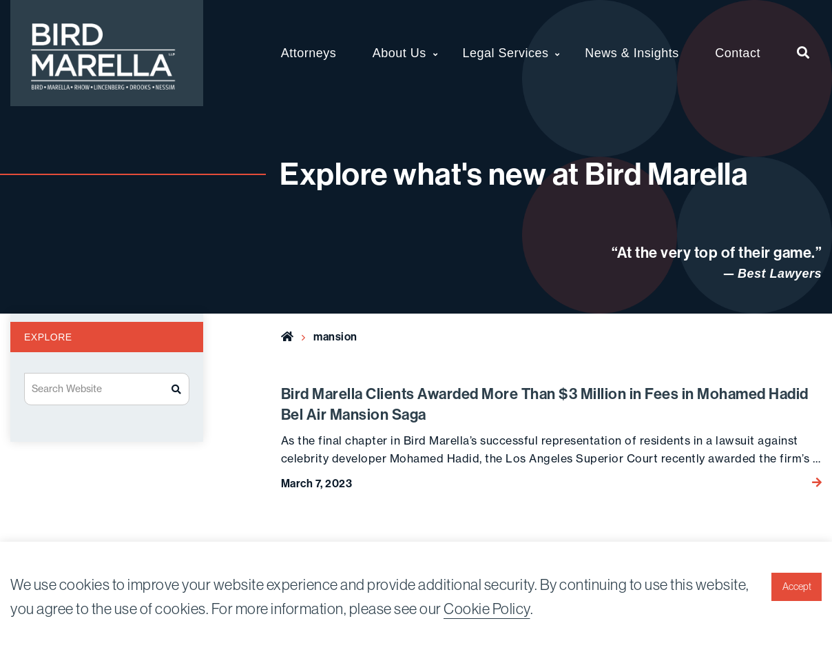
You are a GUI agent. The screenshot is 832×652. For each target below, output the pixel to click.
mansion (335, 336)
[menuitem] (803, 53)
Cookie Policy (487, 608)
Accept (796, 586)
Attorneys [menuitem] (309, 53)
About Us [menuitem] (399, 53)
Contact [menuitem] (737, 53)
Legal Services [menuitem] (505, 53)
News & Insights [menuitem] (632, 53)
